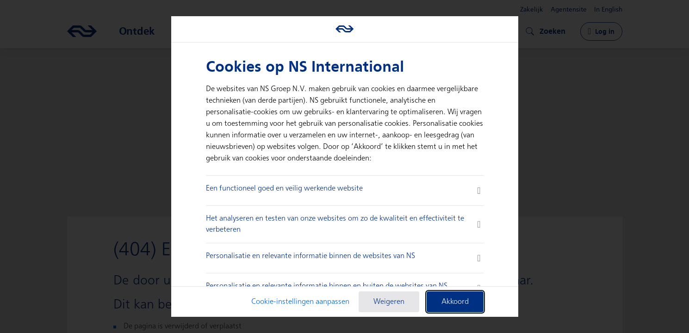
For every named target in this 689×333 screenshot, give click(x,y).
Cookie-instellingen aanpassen (300, 301)
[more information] (478, 190)
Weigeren (388, 301)
